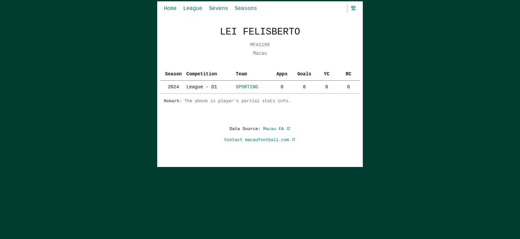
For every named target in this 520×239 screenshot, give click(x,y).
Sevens (218, 8)
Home (170, 8)
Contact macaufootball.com (260, 140)
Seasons (246, 8)
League (192, 8)
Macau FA (277, 129)
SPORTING (247, 87)
